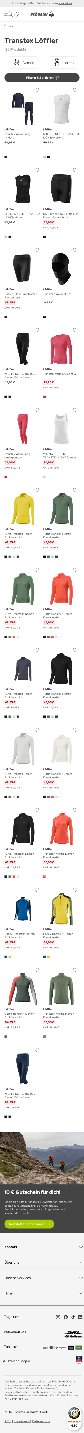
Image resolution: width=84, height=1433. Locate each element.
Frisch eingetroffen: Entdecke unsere (35, 3)
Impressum (22, 1421)
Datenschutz (41, 1421)
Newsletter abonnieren (26, 1224)
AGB (7, 1421)
